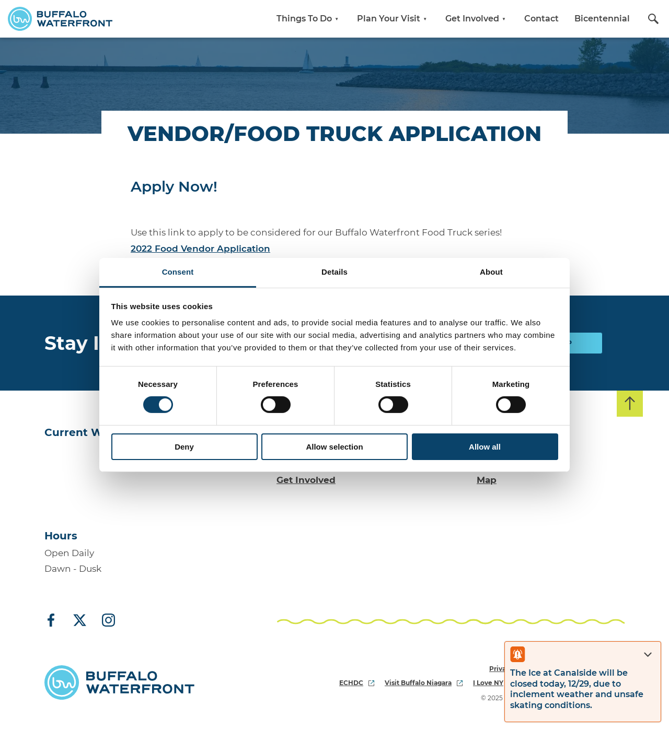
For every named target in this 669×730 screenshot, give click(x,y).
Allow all (485, 446)
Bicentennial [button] (602, 18)
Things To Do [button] (308, 18)
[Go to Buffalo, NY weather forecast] (87, 481)
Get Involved (306, 480)
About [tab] (491, 271)
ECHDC (356, 683)
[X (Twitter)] (79, 621)
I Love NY (493, 683)
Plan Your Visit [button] (393, 18)
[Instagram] (104, 621)
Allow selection (334, 446)
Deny (184, 446)
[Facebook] (54, 621)
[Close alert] (647, 655)
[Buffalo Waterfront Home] (60, 19)
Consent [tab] (178, 271)
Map (487, 480)
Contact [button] (541, 18)
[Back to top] (630, 404)
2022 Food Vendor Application (200, 248)
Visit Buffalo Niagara (424, 683)
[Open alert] (517, 654)
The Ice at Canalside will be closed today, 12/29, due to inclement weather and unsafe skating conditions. (576, 689)
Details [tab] (334, 271)
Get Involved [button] (477, 18)
